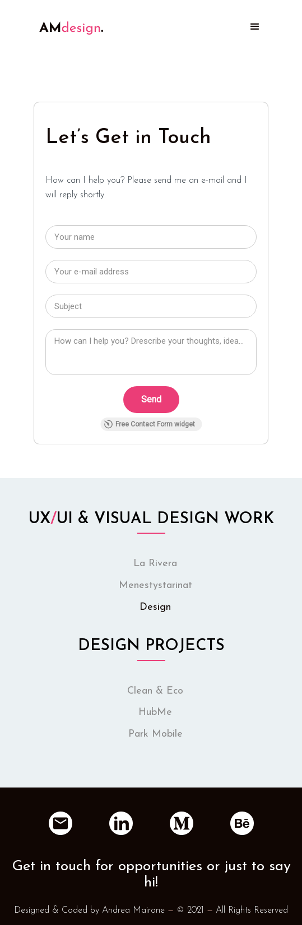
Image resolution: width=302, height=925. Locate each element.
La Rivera (155, 563)
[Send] (151, 399)
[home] (68, 17)
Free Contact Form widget (149, 424)
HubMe (155, 712)
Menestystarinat (155, 585)
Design (155, 607)
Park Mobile (155, 734)
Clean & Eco (155, 691)
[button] (254, 26)
